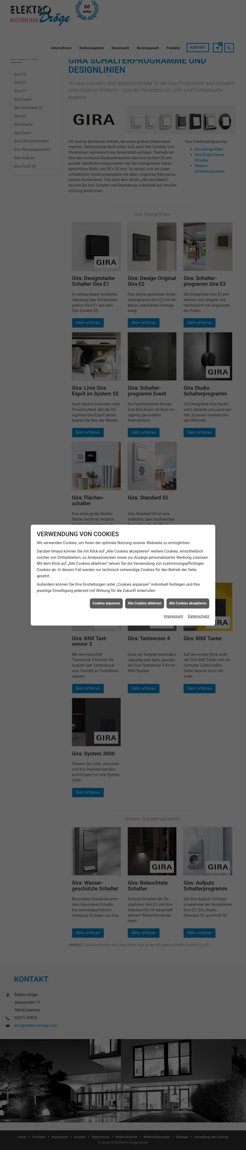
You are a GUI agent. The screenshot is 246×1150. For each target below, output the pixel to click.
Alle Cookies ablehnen (144, 603)
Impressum (173, 616)
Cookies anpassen (106, 603)
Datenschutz (198, 616)
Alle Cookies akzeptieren (188, 603)
